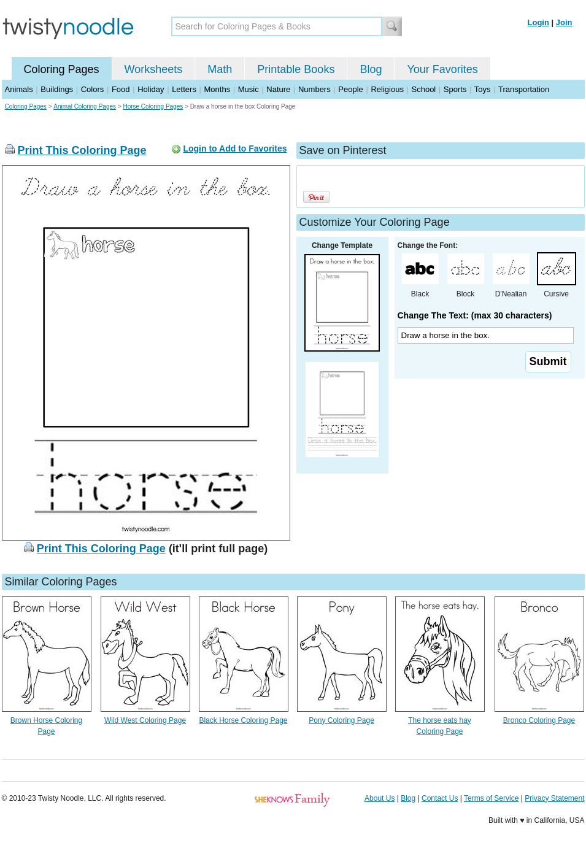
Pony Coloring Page (341, 720)
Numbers (314, 89)
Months (217, 89)
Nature (278, 89)
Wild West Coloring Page (145, 720)
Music (248, 89)
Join (564, 22)
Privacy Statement (554, 798)
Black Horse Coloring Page (243, 720)
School (424, 89)
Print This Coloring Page (82, 150)
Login (538, 22)
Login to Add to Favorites (235, 148)
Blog (371, 69)
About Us (379, 798)
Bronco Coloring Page (539, 720)
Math (219, 69)
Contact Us (440, 798)
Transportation (523, 89)
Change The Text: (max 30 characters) (475, 315)
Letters (184, 89)
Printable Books (295, 69)
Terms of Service (491, 798)
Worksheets (154, 69)
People (350, 89)
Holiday (150, 89)
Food (121, 89)
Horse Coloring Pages (153, 106)
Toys (482, 89)
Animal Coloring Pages (84, 106)
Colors (92, 89)
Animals (19, 89)
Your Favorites (442, 69)
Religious (387, 89)
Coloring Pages (61, 69)
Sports (455, 89)
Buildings (56, 89)
